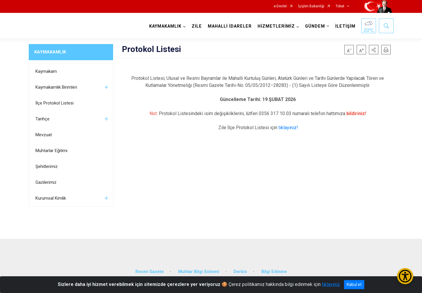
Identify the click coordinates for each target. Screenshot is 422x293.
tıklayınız (331, 284)
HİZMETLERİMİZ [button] (276, 26)
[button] (373, 49)
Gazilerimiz (46, 182)
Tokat (340, 6)
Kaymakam (46, 71)
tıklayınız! (288, 127)
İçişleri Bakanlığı (311, 6)
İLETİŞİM (345, 26)
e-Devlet (280, 6)
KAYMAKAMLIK (50, 52)
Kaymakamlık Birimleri (56, 87)
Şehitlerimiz (46, 166)
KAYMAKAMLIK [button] (165, 26)
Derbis (240, 271)
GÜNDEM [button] (315, 26)
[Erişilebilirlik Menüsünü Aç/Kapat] (405, 276)
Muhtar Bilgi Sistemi (198, 271)
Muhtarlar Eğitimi (51, 150)
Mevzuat (43, 134)
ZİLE (197, 26)
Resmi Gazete (149, 271)
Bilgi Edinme (274, 271)
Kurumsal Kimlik (50, 198)
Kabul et (354, 284)
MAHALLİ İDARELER (230, 26)
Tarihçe (42, 119)
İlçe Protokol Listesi (54, 103)
